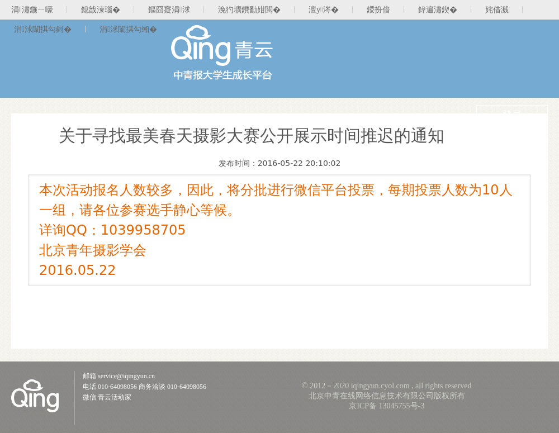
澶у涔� (324, 10)
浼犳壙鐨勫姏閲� (249, 10)
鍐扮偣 (378, 10)
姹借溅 (497, 10)
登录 (512, 115)
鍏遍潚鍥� (437, 10)
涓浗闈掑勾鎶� (43, 29)
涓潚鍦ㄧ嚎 (32, 10)
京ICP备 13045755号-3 (386, 406)
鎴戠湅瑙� (100, 10)
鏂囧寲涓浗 (169, 10)
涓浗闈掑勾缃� (128, 29)
